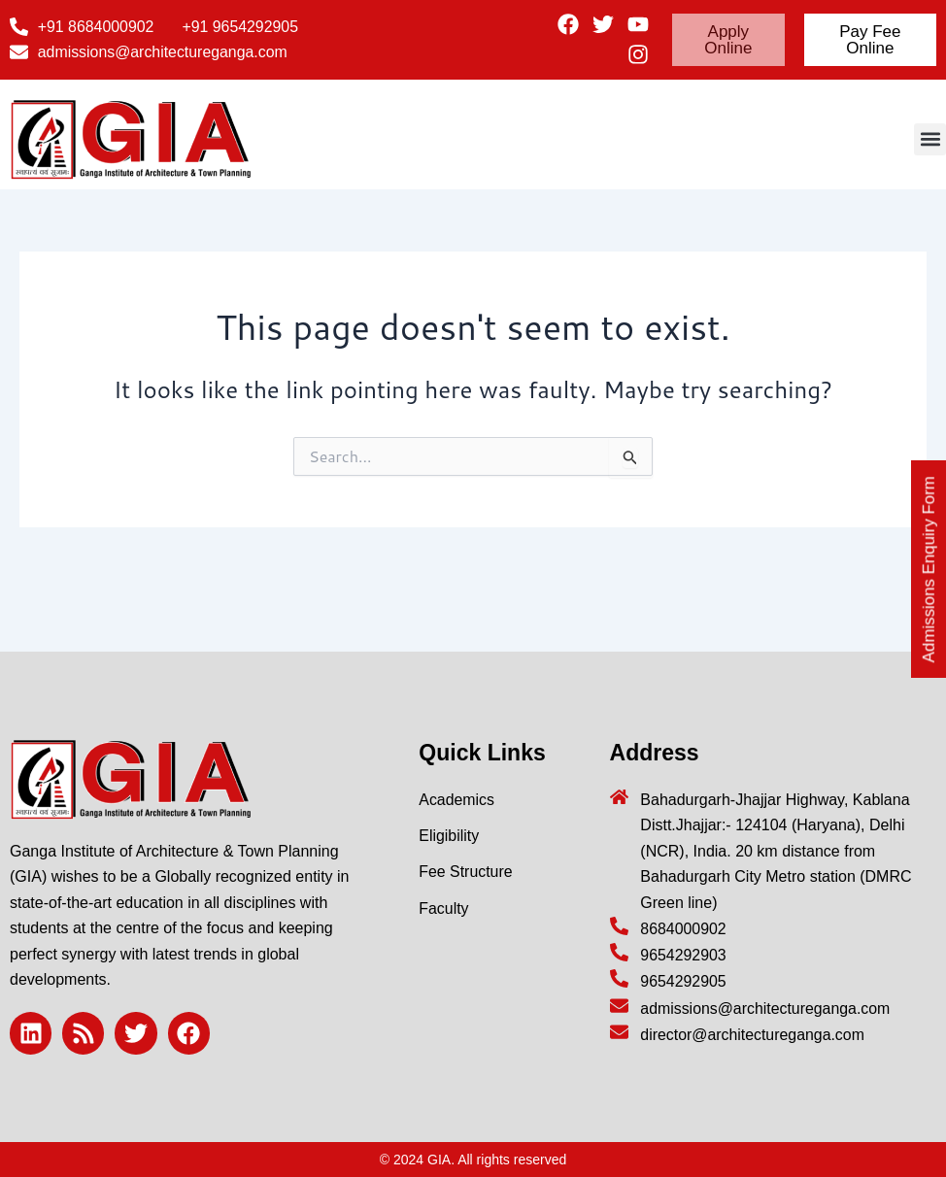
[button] (930, 139)
